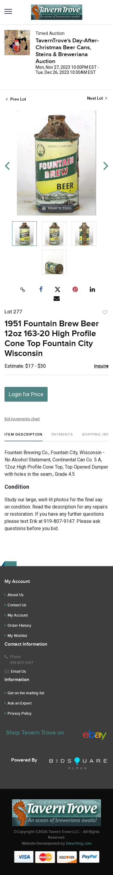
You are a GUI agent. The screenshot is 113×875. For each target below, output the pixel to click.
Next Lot (97, 98)
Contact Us (17, 605)
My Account (18, 615)
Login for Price (26, 394)
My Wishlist (17, 635)
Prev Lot (16, 99)
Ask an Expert (20, 703)
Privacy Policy (20, 713)
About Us (16, 595)
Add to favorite (104, 312)
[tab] (23, 437)
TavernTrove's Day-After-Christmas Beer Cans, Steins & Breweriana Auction (67, 51)
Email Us (18, 671)
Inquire (101, 366)
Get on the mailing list (26, 693)
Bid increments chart (22, 419)
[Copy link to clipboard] (22, 289)
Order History (19, 625)
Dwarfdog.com (79, 843)
